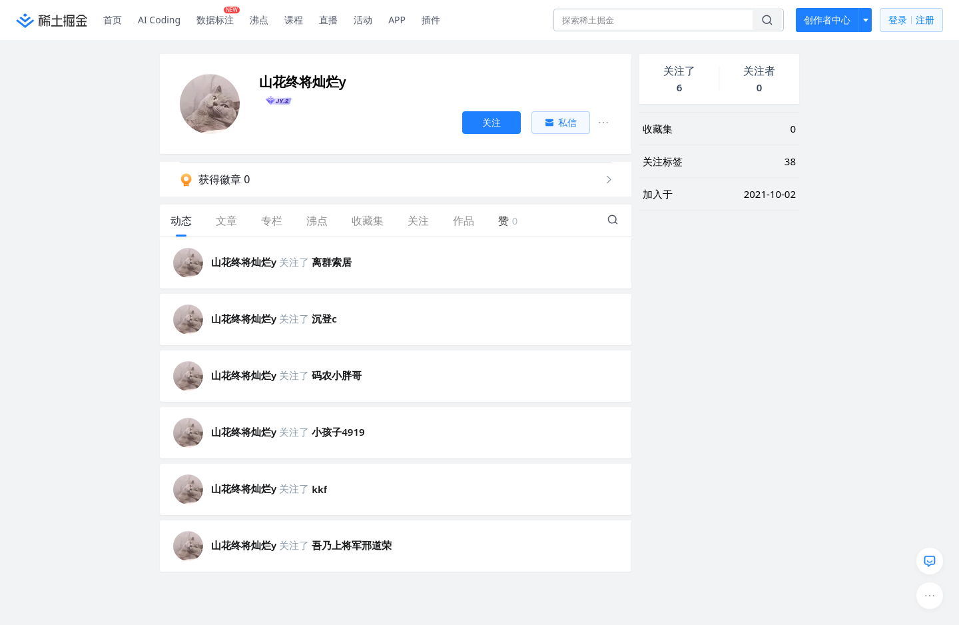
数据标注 (218, 17)
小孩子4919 (338, 431)
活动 (363, 19)
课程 (293, 19)
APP (397, 19)
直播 (328, 19)
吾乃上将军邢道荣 (352, 545)
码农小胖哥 (337, 375)
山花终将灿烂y (243, 262)
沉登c (324, 318)
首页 (112, 19)
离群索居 (332, 262)
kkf (319, 489)
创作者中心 (827, 19)
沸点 (259, 19)
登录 (911, 20)
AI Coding (159, 19)
